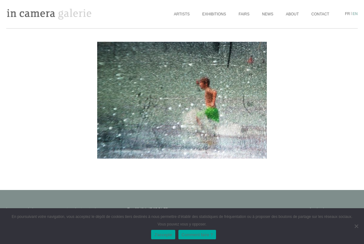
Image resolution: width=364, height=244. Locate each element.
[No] (356, 226)
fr (347, 14)
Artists (182, 14)
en (355, 14)
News (267, 14)
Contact (320, 14)
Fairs (244, 14)
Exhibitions (214, 14)
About (292, 14)
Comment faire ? (197, 234)
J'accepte (163, 234)
